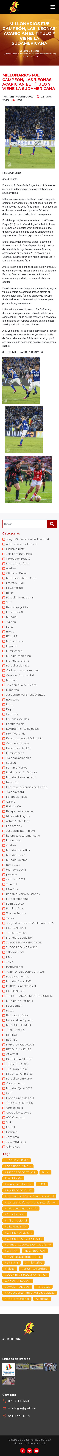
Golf (9, 1093)
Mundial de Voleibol (19, 937)
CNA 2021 (12, 1054)
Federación (13, 806)
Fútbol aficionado (17, 665)
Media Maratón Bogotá (21, 772)
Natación (12, 782)
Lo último (24, 51)
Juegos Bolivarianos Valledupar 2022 (30, 923)
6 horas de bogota (18, 816)
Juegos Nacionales (18, 757)
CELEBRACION (15, 991)
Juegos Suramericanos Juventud (27, 539)
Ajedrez (11, 568)
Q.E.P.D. (11, 801)
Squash (11, 762)
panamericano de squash (23, 894)
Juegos (11, 621)
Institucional (14, 966)
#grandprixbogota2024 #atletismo (28, 1244)
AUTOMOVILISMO (16, 1160)
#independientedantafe (21, 1208)
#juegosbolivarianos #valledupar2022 (29, 1292)
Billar (9, 592)
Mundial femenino (18, 655)
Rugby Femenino (17, 976)
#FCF (42, 1184)
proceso (11, 874)
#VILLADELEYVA (15, 1226)
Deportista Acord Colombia (24, 738)
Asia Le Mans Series (19, 553)
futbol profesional (17, 1298)
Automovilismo (16, 1141)
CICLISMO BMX (16, 928)
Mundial (11, 617)
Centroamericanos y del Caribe (26, 787)
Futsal (10, 626)
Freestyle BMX (15, 583)
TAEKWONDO (15, 952)
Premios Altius (15, 733)
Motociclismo (15, 641)
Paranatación (15, 723)
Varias (10, 918)
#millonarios (33, 1262)
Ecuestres (12, 699)
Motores (11, 680)
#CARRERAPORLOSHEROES (23, 1238)
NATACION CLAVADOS (20, 1044)
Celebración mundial (20, 675)
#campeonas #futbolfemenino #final (29, 1196)
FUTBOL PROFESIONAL (21, 986)
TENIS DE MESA (16, 932)
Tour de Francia (16, 913)
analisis (11, 845)
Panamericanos (16, 767)
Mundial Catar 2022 (19, 981)
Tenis (9, 962)
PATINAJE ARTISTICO (19, 1059)
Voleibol (11, 884)
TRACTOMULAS (16, 1030)
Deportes (12, 689)
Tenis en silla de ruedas (21, 685)
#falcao (10, 1268)
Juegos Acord (15, 791)
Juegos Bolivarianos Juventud (25, 694)
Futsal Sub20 (13, 1178)
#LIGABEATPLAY (34, 1250)
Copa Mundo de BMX (20, 1098)
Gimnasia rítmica (17, 743)
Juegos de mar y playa (20, 830)
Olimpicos (13, 1146)
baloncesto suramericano (23, 835)
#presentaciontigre (35, 1268)
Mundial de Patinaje (19, 1000)
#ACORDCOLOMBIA (18, 1166)
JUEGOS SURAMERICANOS (23, 942)
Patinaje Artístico (17, 1015)
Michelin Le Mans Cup (21, 578)
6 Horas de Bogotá (18, 558)
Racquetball (14, 1005)
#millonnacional (16, 1220)
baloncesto (13, 840)
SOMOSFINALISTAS (17, 1286)
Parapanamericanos (19, 811)
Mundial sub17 (15, 855)
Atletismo (12, 1136)
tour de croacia (16, 869)
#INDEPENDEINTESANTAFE (23, 1256)
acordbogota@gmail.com (22, 1408)
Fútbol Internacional (20, 597)
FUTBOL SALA (15, 903)
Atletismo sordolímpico (21, 544)
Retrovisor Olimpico (19, 1073)
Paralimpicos (14, 908)
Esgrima (11, 646)
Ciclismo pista (15, 549)
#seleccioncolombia (18, 1184)
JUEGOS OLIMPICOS (19, 1102)
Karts (9, 704)
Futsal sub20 (14, 612)
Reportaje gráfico (17, 607)
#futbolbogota (15, 1214)
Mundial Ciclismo (17, 660)
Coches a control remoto (22, 670)
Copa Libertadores (18, 1112)
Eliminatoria (14, 651)
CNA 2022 (12, 889)
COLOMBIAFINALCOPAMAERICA (26, 1274)
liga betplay (14, 825)
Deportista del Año (18, 748)
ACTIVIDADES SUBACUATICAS (25, 971)
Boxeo (10, 631)
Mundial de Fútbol (18, 850)
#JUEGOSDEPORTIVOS (20, 1172)
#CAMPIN (11, 1250)
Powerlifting (14, 587)
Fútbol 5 (11, 636)
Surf (8, 602)
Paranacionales (16, 796)
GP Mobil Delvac (17, 573)
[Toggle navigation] (52, 7)
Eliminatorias (15, 753)
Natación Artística (18, 563)
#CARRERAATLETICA (18, 1232)
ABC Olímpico (15, 1117)
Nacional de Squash (19, 1020)
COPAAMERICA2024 (18, 1280)
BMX (9, 957)
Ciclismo (11, 1132)
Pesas (10, 1010)
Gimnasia (12, 714)
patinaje (11, 1039)
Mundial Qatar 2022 (19, 1088)
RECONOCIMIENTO (18, 1049)
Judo (9, 1122)
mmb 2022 (13, 864)
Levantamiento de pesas (22, 728)
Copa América (15, 1083)
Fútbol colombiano (19, 1078)
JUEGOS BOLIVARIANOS (22, 947)
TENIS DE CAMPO (17, 1064)
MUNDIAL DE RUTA (18, 1025)
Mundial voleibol (17, 859)
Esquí (9, 709)
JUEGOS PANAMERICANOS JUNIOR (29, 996)
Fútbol (10, 1127)
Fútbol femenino (17, 898)
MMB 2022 (43, 1286)
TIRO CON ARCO (16, 1068)
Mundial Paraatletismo (21, 777)
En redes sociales (17, 719)
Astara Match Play (18, 821)
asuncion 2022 (15, 879)
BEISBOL (12, 1034)
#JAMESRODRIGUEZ (18, 1190)
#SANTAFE (11, 1262)
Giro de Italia (14, 1107)
